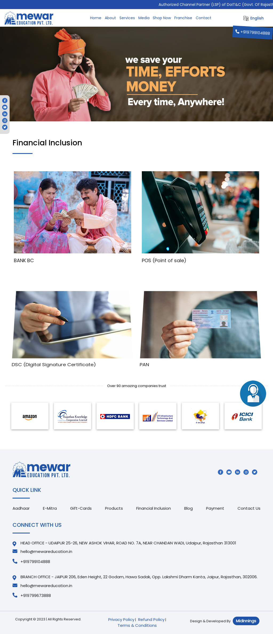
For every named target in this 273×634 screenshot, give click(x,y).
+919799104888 (253, 32)
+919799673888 (32, 595)
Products (114, 508)
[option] (30, 415)
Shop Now (162, 18)
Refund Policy (151, 619)
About (110, 18)
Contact (203, 18)
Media (144, 18)
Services (127, 18)
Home (95, 18)
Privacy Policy (121, 619)
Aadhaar (21, 508)
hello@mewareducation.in (42, 551)
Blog (188, 508)
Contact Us (249, 508)
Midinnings (246, 621)
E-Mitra (50, 508)
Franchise (183, 18)
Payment (215, 508)
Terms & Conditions (137, 625)
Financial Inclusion (153, 508)
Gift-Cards (81, 508)
